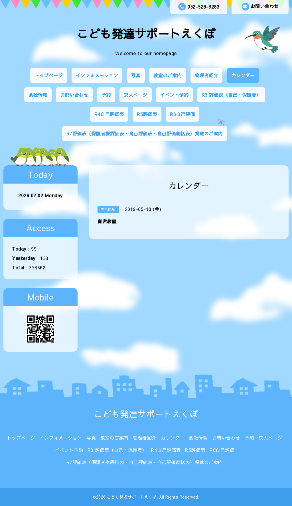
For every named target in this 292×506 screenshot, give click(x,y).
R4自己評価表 (109, 114)
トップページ (49, 75)
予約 (106, 95)
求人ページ (135, 95)
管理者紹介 (206, 75)
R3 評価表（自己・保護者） (231, 95)
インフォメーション (97, 75)
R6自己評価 (182, 114)
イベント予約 (174, 95)
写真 (136, 75)
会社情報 (38, 95)
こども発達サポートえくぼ (146, 33)
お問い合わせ (260, 7)
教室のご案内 (167, 75)
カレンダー (243, 75)
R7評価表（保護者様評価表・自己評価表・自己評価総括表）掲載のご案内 (144, 133)
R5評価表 (147, 114)
